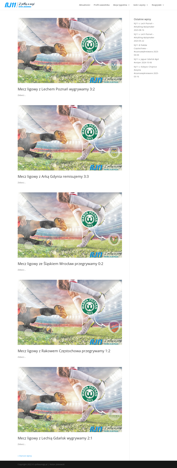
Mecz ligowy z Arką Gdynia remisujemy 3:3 (53, 176)
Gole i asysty (139, 5)
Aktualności (84, 5)
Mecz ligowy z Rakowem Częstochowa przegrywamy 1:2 (64, 350)
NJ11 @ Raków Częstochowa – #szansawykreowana (143, 48)
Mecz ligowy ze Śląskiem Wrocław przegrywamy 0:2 (60, 263)
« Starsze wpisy (25, 455)
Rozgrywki (157, 5)
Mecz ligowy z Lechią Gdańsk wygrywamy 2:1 (55, 438)
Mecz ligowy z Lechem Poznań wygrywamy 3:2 (56, 89)
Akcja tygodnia (120, 5)
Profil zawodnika (102, 5)
